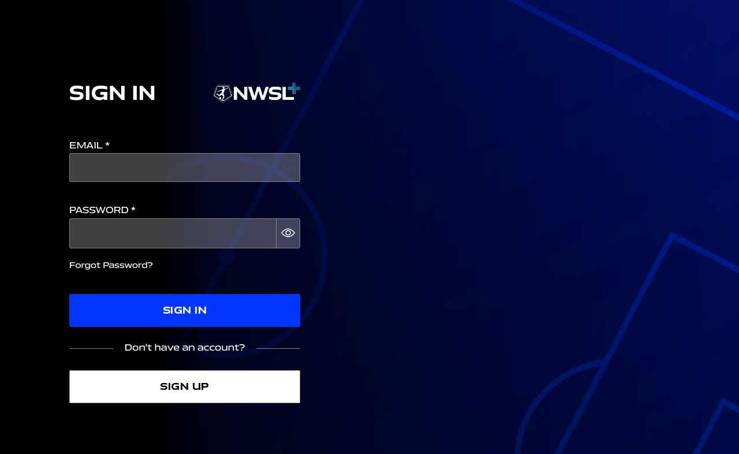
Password (102, 210)
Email (89, 146)
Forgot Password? (111, 265)
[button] (288, 233)
